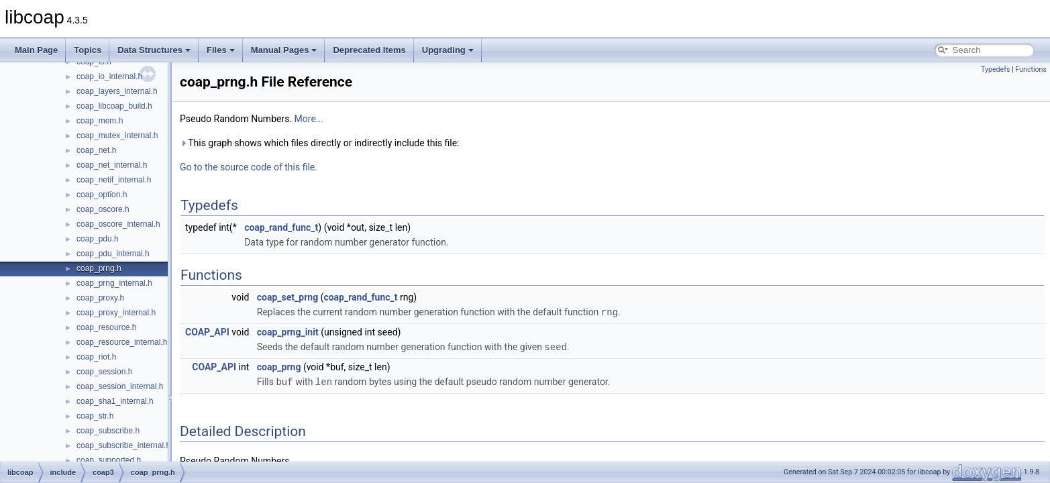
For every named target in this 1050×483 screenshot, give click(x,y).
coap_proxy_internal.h (116, 312)
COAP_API (207, 331)
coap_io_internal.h (109, 76)
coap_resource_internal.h (121, 342)
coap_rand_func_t (281, 227)
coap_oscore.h (102, 209)
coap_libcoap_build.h (114, 106)
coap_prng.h (98, 268)
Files (221, 50)
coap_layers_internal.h (117, 91)
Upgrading (448, 50)
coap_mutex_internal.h (117, 135)
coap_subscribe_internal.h (123, 445)
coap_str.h (94, 416)
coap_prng (279, 365)
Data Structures (154, 50)
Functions (1031, 69)
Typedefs (995, 69)
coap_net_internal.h (111, 165)
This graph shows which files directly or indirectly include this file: (320, 143)
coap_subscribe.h (108, 430)
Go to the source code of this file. (248, 167)
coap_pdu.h (97, 239)
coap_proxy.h (100, 298)
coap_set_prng (287, 297)
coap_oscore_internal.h (118, 224)
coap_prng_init (288, 331)
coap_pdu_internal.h (113, 253)
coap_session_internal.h (119, 386)
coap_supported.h (108, 460)
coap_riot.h (96, 357)
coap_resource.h (106, 327)
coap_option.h (101, 194)
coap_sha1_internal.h (115, 401)
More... (309, 118)
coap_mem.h (99, 120)
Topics (87, 50)
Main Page (36, 50)
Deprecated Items (369, 50)
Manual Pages (284, 50)
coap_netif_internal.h (113, 179)
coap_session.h (104, 371)
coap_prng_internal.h (114, 283)
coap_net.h (96, 150)
